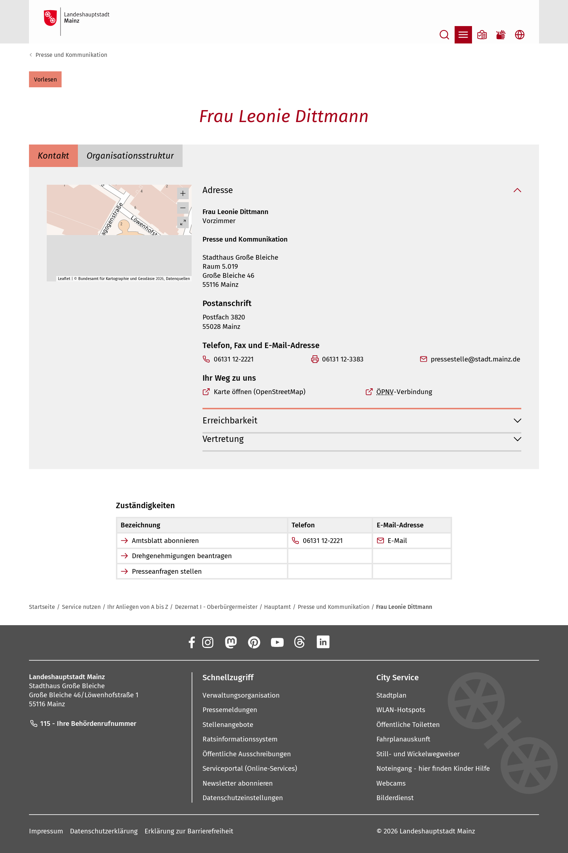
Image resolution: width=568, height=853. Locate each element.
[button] (45, 79)
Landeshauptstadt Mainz (437, 831)
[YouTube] (276, 642)
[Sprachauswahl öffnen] (520, 34)
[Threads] (300, 642)
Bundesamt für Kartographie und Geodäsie (116, 278)
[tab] (53, 156)
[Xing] (346, 642)
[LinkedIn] (323, 642)
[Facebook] (191, 642)
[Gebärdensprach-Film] (501, 34)
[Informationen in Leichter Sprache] (482, 34)
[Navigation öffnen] (463, 34)
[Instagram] (207, 642)
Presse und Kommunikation (71, 54)
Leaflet (64, 278)
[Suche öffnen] (444, 34)
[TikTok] (369, 642)
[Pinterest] (253, 642)
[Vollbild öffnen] (183, 222)
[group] (119, 233)
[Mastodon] (230, 642)
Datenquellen (178, 278)
